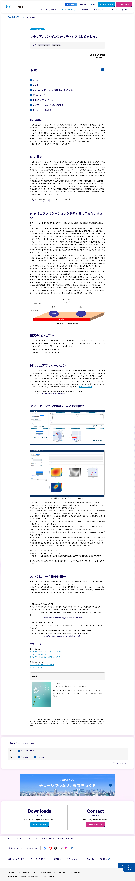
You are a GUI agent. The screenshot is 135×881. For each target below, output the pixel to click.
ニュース (114, 10)
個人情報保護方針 (46, 872)
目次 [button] (34, 70)
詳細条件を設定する (122, 763)
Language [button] (83, 4)
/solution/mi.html (85, 387)
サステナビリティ (74, 859)
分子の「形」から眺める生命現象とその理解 (45, 657)
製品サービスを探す (131, 867)
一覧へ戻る (32, 17)
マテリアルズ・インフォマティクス (42, 665)
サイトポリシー (12, 872)
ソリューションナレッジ (28, 751)
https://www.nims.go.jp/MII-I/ (41, 201)
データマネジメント (26, 757)
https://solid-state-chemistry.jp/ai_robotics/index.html (51, 393)
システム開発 (40, 757)
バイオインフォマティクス (39, 667)
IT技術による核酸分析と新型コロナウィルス (45, 654)
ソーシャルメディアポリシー (79, 872)
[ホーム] (8, 839)
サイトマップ (61, 872)
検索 (94, 4)
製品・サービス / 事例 (16, 859)
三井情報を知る (71, 4)
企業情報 (57, 859)
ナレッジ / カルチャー (18, 839)
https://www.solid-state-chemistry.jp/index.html (61, 636)
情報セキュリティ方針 (28, 872)
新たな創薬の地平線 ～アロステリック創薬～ (46, 651)
